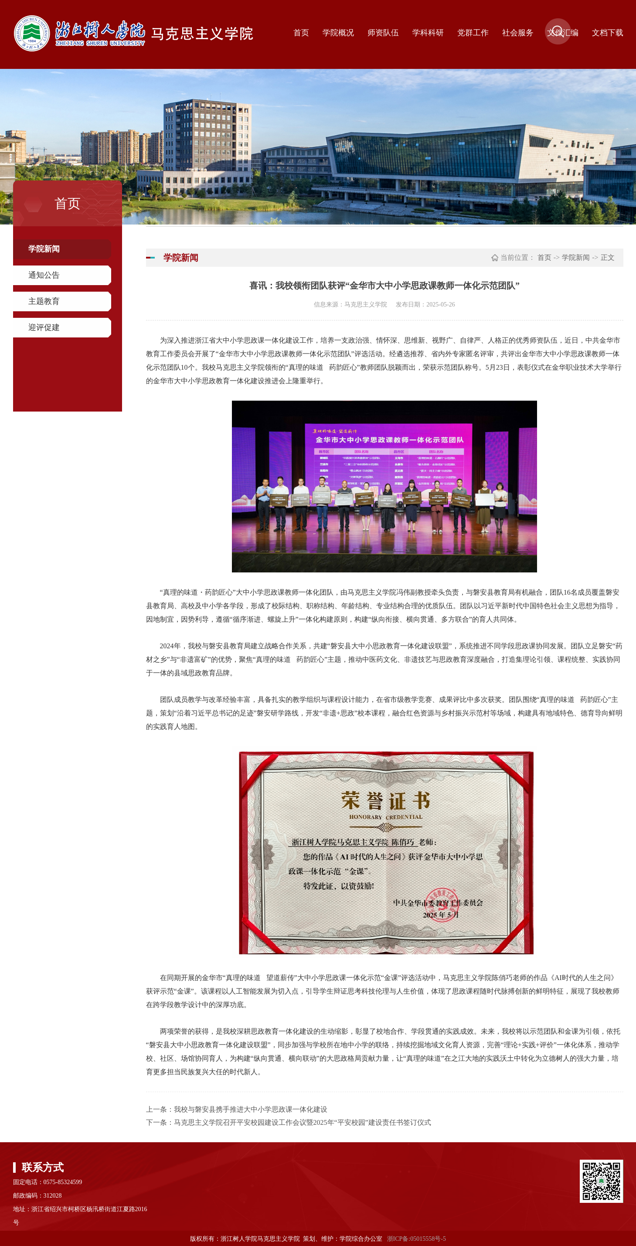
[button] (558, 42)
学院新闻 (44, 249)
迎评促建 (44, 327)
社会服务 (518, 32)
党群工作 (473, 32)
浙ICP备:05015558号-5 (416, 1239)
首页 (301, 32)
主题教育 (44, 301)
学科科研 (428, 32)
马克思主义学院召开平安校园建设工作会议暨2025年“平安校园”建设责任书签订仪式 (302, 1122)
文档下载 (607, 32)
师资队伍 (383, 32)
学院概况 (338, 32)
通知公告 (44, 275)
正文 (608, 257)
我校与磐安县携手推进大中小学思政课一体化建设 (250, 1109)
